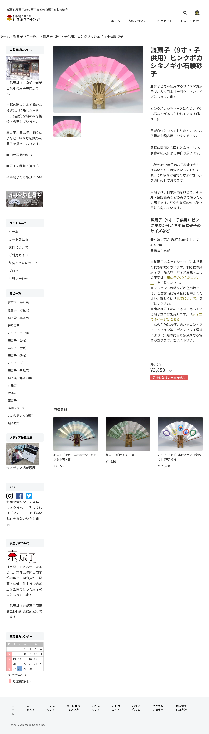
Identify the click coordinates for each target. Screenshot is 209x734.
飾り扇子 (13, 325)
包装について (186, 298)
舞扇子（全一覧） (19, 333)
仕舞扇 (12, 385)
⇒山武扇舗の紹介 (19, 154)
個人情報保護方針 (181, 708)
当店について (137, 20)
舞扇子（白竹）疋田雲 (120, 455)
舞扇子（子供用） (19, 370)
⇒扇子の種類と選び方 (22, 165)
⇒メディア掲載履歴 (21, 467)
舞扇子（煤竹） (18, 355)
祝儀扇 (12, 393)
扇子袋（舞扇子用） (21, 378)
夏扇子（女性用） (19, 302)
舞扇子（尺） (16, 363)
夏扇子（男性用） (19, 310)
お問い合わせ (189, 20)
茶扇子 (12, 400)
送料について (18, 247)
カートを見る (18, 239)
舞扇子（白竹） (18, 340)
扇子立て (13, 423)
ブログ (13, 270)
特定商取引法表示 (158, 708)
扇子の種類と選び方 (73, 708)
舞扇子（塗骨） (18, 348)
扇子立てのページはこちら (176, 317)
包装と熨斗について (23, 262)
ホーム (116, 20)
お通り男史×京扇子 (21, 415)
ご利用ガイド (163, 20)
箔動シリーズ (16, 408)
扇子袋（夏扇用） (19, 318)
